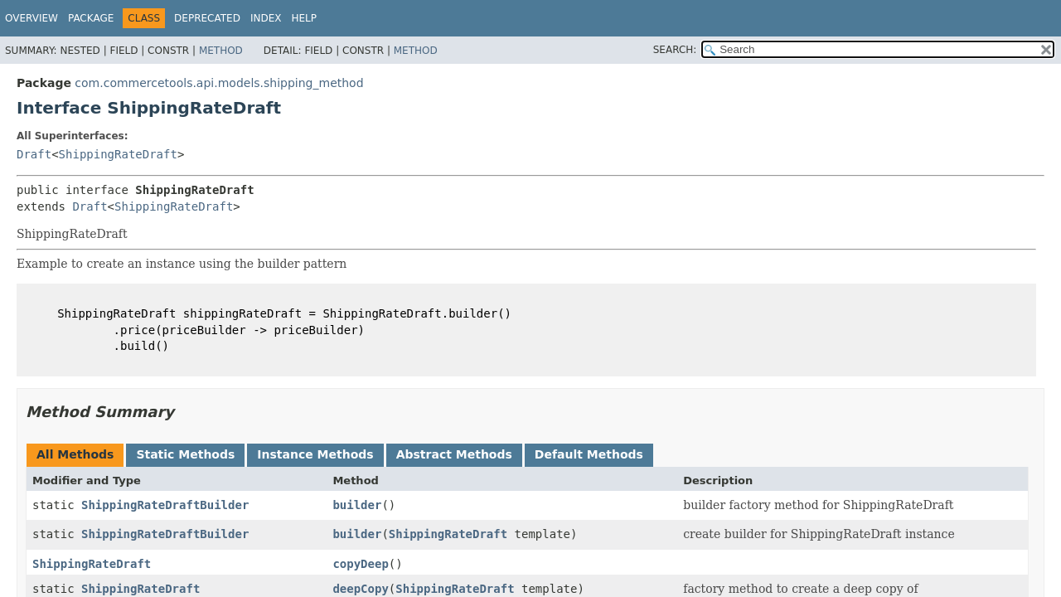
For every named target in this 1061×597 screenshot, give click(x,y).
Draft (34, 154)
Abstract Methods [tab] (454, 454)
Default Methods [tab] (589, 454)
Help (304, 18)
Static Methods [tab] (185, 454)
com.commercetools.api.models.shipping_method (219, 83)
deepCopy (360, 588)
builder (356, 505)
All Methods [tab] (75, 454)
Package (91, 18)
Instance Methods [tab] (315, 454)
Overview (31, 18)
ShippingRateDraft (118, 154)
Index (266, 18)
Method (221, 50)
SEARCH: (675, 50)
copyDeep (360, 563)
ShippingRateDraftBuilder (165, 505)
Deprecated (207, 18)
